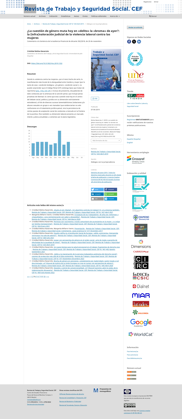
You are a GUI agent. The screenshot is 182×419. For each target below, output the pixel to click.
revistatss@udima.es (34, 400)
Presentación (80, 228)
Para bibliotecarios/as (134, 358)
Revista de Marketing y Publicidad (70, 401)
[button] (97, 189)
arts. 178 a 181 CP (43, 91)
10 (44, 276)
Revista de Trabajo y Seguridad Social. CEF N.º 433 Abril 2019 (63, 24)
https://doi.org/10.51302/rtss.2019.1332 (46, 63)
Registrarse (147, 2)
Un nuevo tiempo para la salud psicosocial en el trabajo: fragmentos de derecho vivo (87, 247)
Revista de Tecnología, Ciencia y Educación (73, 405)
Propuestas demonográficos (105, 390)
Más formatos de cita (100, 140)
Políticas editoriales (98, 16)
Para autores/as (132, 355)
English (130, 142)
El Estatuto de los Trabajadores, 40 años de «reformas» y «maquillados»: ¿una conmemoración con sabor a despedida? (75, 215)
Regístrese (131, 119)
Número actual (29, 16)
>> (48, 276)
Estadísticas (65, 16)
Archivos (42, 16)
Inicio (29, 24)
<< (28, 276)
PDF (95, 98)
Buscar (153, 16)
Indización (53, 16)
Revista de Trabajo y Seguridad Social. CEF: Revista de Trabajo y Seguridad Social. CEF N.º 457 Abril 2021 (72, 212)
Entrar (156, 2)
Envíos (85, 16)
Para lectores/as (132, 351)
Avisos (76, 16)
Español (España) (133, 139)
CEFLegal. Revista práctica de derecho (71, 394)
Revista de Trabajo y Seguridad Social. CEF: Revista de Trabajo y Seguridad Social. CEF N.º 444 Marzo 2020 (73, 218)
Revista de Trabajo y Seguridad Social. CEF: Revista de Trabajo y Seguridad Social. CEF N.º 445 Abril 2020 (72, 265)
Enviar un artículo (135, 27)
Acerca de (114, 16)
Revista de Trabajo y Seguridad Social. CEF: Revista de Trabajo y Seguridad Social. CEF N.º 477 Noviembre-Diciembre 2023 (74, 257)
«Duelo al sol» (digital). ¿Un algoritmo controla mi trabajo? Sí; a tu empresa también (87, 210)
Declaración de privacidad (35, 404)
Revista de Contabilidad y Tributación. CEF (72, 398)
